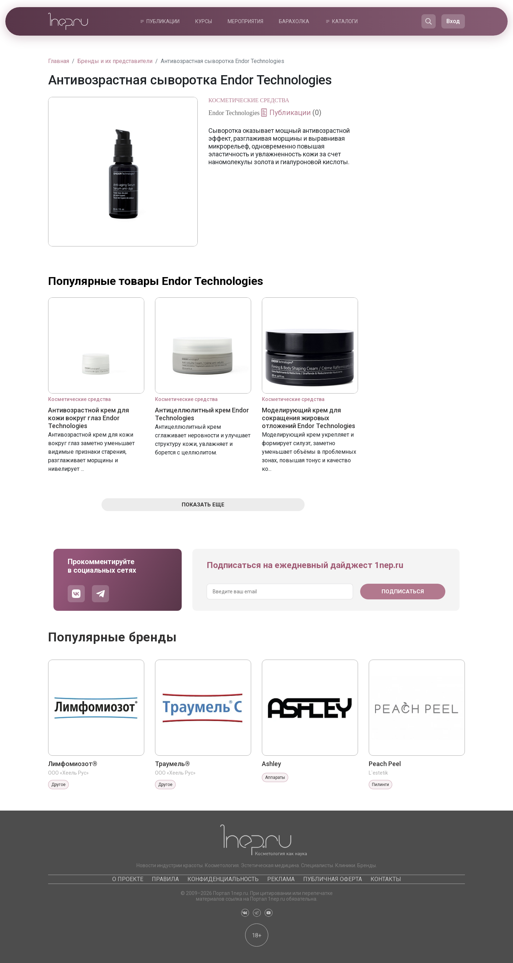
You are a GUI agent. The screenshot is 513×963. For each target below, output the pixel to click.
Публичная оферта (332, 879)
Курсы (203, 21)
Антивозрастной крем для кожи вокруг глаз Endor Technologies (88, 418)
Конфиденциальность (223, 879)
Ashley (271, 763)
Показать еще (203, 504)
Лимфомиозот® (72, 763)
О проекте (127, 879)
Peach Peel (385, 763)
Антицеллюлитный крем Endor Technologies (202, 414)
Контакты (385, 879)
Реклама (281, 879)
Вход (453, 21)
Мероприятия (245, 21)
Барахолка (294, 21)
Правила (165, 879)
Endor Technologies (234, 112)
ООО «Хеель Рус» (68, 773)
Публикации (163, 21)
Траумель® (172, 763)
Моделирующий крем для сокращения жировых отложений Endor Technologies (308, 418)
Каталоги (345, 21)
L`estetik (378, 773)
